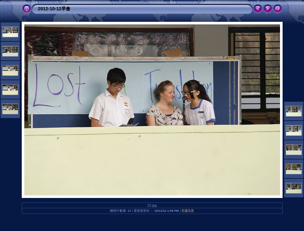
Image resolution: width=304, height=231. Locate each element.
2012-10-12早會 (54, 8)
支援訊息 (187, 210)
